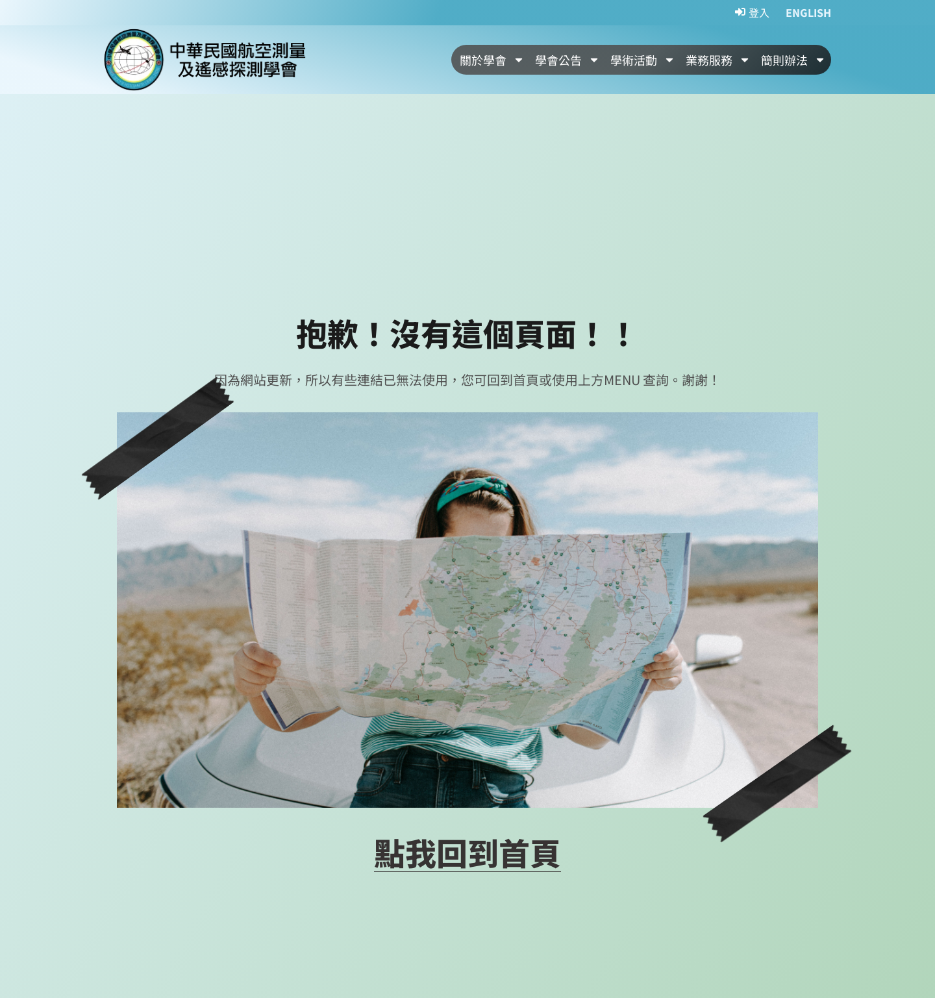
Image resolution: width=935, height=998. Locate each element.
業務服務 (718, 59)
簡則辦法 (793, 59)
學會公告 (567, 59)
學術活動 (642, 59)
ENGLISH (808, 12)
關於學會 (492, 59)
